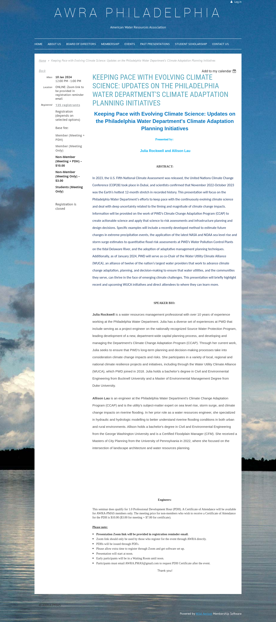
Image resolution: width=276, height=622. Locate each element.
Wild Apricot (204, 614)
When (49, 77)
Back (42, 70)
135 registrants (67, 105)
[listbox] (219, 71)
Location (47, 87)
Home (42, 60)
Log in (238, 2)
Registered (46, 104)
